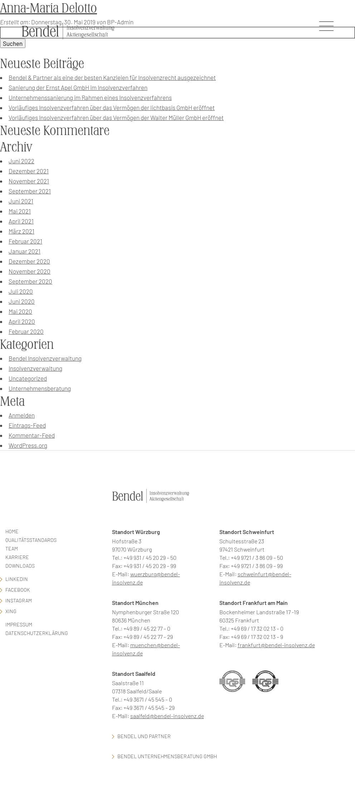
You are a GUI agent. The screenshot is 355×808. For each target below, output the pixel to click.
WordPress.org (28, 445)
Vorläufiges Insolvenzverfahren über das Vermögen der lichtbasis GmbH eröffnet (112, 107)
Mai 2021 (20, 211)
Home (12, 531)
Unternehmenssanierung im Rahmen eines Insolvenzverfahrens (90, 97)
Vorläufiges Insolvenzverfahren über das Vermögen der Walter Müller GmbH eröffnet (116, 117)
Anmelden (22, 415)
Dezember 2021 (29, 170)
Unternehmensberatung (40, 388)
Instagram (18, 600)
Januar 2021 (24, 251)
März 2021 (21, 231)
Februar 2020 (26, 331)
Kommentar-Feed (32, 435)
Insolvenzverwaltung (35, 368)
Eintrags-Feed (27, 425)
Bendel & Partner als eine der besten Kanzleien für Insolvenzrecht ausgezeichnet (112, 77)
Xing (10, 611)
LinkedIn (16, 579)
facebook (17, 590)
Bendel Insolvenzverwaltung (45, 358)
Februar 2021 (25, 241)
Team (11, 548)
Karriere (17, 557)
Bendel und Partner (144, 736)
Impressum (18, 624)
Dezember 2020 (29, 261)
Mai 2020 (20, 311)
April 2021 (21, 221)
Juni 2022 (21, 160)
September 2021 (30, 190)
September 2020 (30, 281)
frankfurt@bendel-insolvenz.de (276, 644)
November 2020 (29, 271)
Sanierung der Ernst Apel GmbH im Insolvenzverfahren (78, 87)
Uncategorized (28, 378)
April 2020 (22, 321)
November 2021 (29, 180)
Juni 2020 (22, 301)
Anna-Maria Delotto (48, 8)
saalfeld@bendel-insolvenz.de (167, 715)
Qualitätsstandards (31, 540)
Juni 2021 (21, 201)
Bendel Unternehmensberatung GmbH (167, 756)
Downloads (20, 566)
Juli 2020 (21, 291)
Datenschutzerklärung (36, 633)
